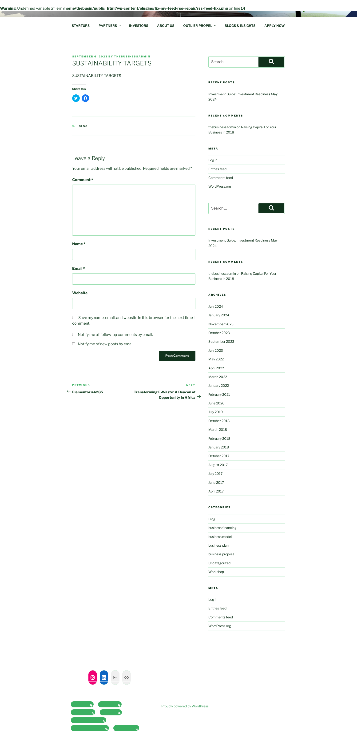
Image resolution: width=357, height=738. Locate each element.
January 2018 (218, 447)
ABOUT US (165, 26)
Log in (212, 160)
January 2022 (218, 385)
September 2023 (221, 341)
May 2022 (216, 359)
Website (79, 293)
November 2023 (221, 324)
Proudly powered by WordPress (185, 706)
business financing (222, 528)
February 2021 (219, 394)
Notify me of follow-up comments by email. (115, 334)
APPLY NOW (274, 26)
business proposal (221, 554)
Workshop (216, 572)
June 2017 (216, 482)
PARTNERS (110, 26)
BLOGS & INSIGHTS (240, 26)
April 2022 (216, 368)
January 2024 (218, 315)
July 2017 (215, 474)
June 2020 (216, 403)
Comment (82, 179)
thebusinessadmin (132, 56)
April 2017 (216, 491)
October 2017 (218, 456)
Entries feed (217, 169)
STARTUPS (81, 26)
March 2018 (217, 429)
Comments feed (220, 178)
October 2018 (219, 421)
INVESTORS (138, 26)
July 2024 (215, 306)
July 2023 (215, 350)
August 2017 (218, 465)
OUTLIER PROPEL (200, 26)
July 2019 (215, 412)
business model (220, 537)
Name (78, 244)
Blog (83, 126)
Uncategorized (219, 563)
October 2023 (219, 333)
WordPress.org (219, 186)
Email (78, 268)
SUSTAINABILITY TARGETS (96, 75)
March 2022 (217, 377)
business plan (218, 545)
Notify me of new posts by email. (106, 344)
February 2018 (219, 438)
